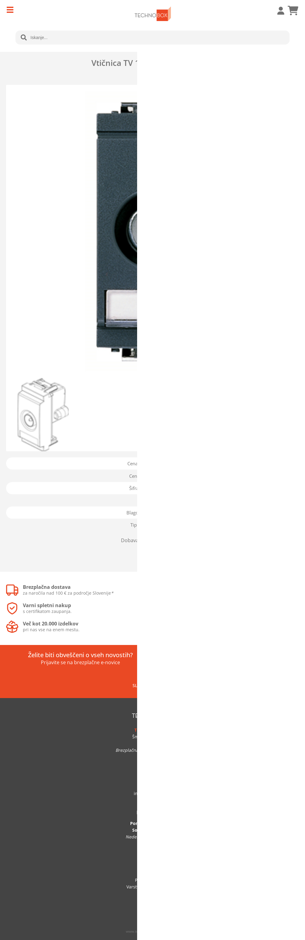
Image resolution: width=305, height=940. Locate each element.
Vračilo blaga (153, 893)
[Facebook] (166, 685)
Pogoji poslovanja (152, 880)
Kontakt (152, 873)
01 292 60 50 (152, 780)
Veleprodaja (152, 900)
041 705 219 (152, 787)
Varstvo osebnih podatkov (152, 887)
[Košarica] (293, 10)
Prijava (277, 11)
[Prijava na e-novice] (257, 658)
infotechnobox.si (153, 793)
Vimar (172, 513)
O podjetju (152, 867)
